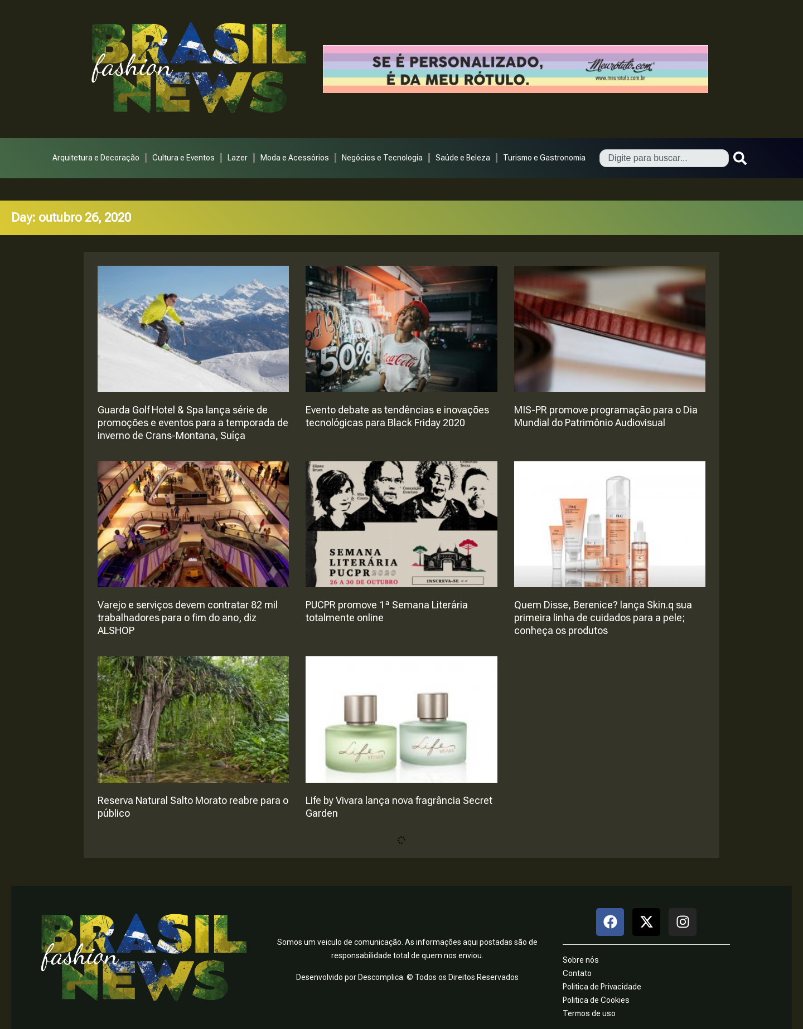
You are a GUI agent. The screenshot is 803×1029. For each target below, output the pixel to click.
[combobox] (664, 158)
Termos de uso (589, 1013)
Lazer (238, 157)
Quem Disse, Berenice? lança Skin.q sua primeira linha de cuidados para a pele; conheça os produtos (603, 617)
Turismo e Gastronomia (544, 157)
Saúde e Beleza (463, 157)
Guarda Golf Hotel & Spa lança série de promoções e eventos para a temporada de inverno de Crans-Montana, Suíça (193, 422)
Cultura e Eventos (183, 157)
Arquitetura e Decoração (95, 157)
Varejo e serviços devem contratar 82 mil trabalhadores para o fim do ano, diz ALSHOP (188, 617)
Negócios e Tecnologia (382, 157)
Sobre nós (581, 959)
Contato (577, 973)
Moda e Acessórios (294, 157)
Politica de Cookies (596, 1000)
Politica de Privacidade (602, 986)
